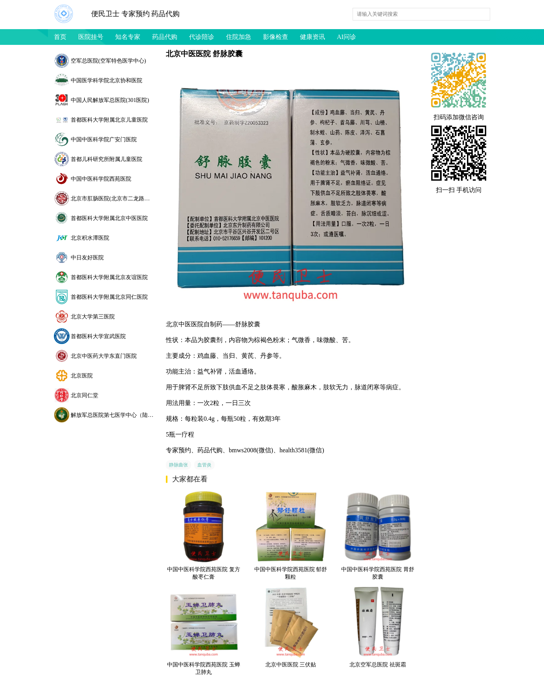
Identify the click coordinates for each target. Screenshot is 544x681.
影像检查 (275, 36)
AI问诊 (346, 36)
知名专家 (127, 36)
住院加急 (238, 36)
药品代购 (164, 36)
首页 (60, 36)
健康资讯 (312, 36)
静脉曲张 (178, 465)
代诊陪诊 (201, 36)
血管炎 (204, 465)
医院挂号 (90, 36)
